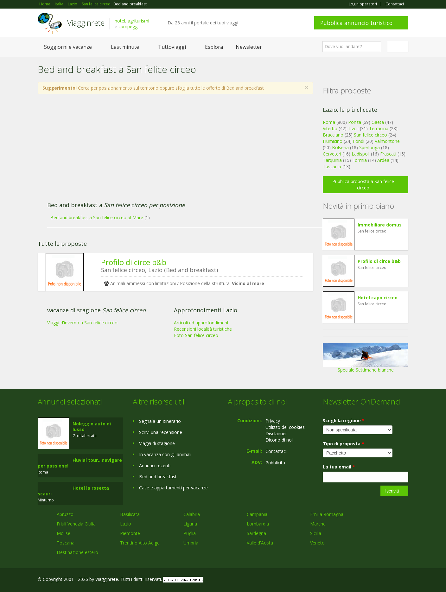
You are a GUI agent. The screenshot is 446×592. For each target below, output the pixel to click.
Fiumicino (332, 141)
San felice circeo (370, 135)
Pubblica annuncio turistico (356, 23)
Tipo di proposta (343, 444)
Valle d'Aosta (260, 543)
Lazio (125, 524)
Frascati (388, 154)
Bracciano (333, 135)
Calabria (191, 514)
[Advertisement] (169, 151)
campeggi (128, 26)
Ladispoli (361, 154)
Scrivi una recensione (160, 432)
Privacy (272, 421)
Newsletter (249, 46)
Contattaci (394, 4)
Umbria (190, 543)
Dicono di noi (279, 440)
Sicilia (315, 533)
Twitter (390, 580)
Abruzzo (65, 514)
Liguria (190, 524)
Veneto (317, 543)
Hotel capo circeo (378, 298)
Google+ (374, 580)
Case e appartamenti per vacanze (173, 488)
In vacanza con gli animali (165, 454)
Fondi (358, 141)
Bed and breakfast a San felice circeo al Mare (96, 217)
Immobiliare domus (380, 225)
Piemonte (130, 533)
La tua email (339, 467)
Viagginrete (86, 22)
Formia (359, 160)
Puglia (189, 533)
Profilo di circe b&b (133, 262)
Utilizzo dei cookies (285, 427)
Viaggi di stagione (157, 443)
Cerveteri (332, 154)
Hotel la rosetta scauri (73, 491)
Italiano (398, 46)
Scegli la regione (344, 420)
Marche (318, 524)
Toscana (65, 543)
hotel (120, 21)
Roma (329, 122)
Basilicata (130, 514)
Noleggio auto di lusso (92, 426)
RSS (404, 580)
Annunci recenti (154, 465)
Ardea (383, 160)
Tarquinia (332, 160)
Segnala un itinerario (160, 421)
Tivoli (353, 128)
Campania (257, 514)
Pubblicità (275, 463)
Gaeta (378, 122)
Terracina (378, 128)
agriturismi (138, 21)
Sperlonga (369, 147)
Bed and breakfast (158, 477)
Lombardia (258, 524)
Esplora (214, 46)
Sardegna (256, 533)
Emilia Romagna (326, 514)
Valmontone (387, 141)
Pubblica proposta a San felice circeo (363, 184)
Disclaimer (276, 433)
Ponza (354, 122)
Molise (63, 533)
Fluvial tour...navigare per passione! (80, 463)
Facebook (360, 580)
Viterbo (330, 128)
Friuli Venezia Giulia (76, 524)
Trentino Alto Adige (140, 543)
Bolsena (340, 147)
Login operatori (363, 4)
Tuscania (332, 166)
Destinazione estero (77, 552)
